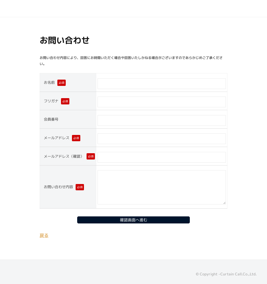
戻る (44, 235)
